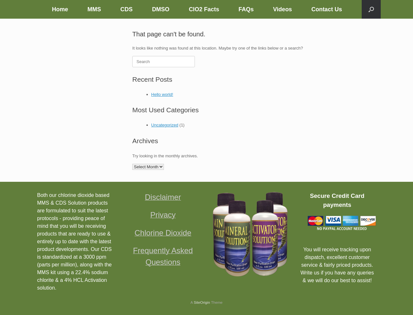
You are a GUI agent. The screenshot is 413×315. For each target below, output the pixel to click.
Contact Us (326, 9)
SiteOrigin (202, 302)
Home (60, 9)
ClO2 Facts (204, 9)
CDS (126, 9)
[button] (371, 9)
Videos (282, 9)
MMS (94, 9)
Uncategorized (164, 125)
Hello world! (162, 94)
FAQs (246, 9)
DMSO (160, 9)
